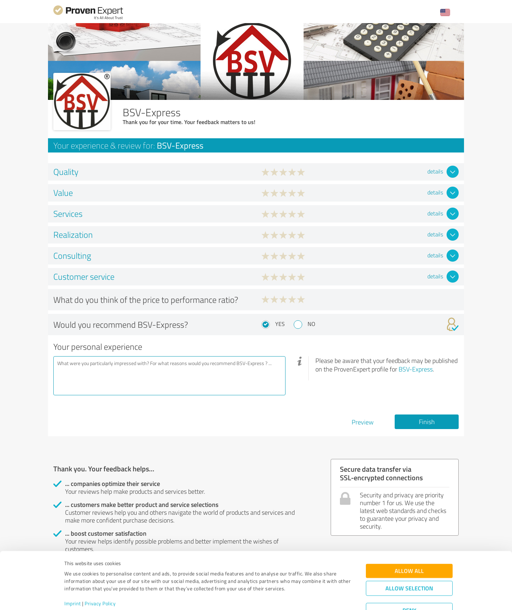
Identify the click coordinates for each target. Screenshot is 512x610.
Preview (363, 422)
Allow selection (409, 561)
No (311, 324)
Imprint (72, 576)
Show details (300, 596)
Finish (427, 421)
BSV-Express (416, 369)
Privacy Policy (100, 576)
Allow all (409, 544)
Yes (280, 324)
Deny (409, 583)
